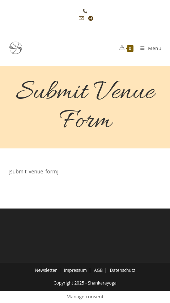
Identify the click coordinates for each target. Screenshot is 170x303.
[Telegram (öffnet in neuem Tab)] (89, 18)
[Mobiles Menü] (148, 48)
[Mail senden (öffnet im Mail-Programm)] (81, 18)
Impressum (75, 270)
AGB (98, 270)
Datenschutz (122, 270)
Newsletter (46, 270)
